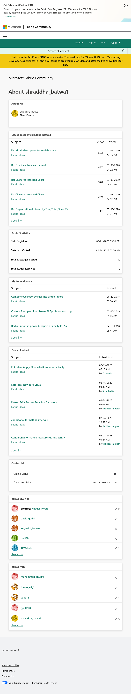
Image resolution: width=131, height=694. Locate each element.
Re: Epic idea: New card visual (28, 165)
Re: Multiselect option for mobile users (33, 150)
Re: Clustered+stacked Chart (27, 179)
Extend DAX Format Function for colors (34, 402)
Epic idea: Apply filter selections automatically (37, 367)
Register (79, 42)
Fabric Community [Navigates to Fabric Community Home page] (38, 27)
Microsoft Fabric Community (31, 77)
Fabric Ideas (18, 155)
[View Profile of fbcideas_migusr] (111, 408)
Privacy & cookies (10, 665)
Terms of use (8, 670)
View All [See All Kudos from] (17, 625)
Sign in (92, 42)
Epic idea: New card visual (26, 384)
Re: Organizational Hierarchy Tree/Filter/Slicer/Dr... (41, 209)
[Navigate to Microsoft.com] (12, 27)
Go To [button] (114, 42)
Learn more (9, 16)
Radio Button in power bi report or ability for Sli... (40, 326)
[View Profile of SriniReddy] (108, 391)
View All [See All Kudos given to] (17, 554)
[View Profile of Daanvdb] (107, 373)
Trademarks (7, 676)
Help (103, 42)
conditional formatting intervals (29, 420)
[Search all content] (86, 51)
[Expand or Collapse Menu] (5, 35)
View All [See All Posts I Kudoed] (17, 450)
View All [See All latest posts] (17, 221)
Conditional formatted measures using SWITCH (38, 437)
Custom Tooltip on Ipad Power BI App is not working (41, 311)
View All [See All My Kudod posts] (17, 338)
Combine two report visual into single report (37, 296)
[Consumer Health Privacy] (44, 683)
